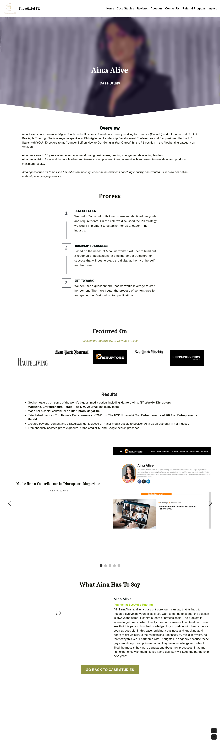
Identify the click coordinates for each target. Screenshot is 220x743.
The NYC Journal (120, 415)
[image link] (33, 362)
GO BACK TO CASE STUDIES (110, 670)
